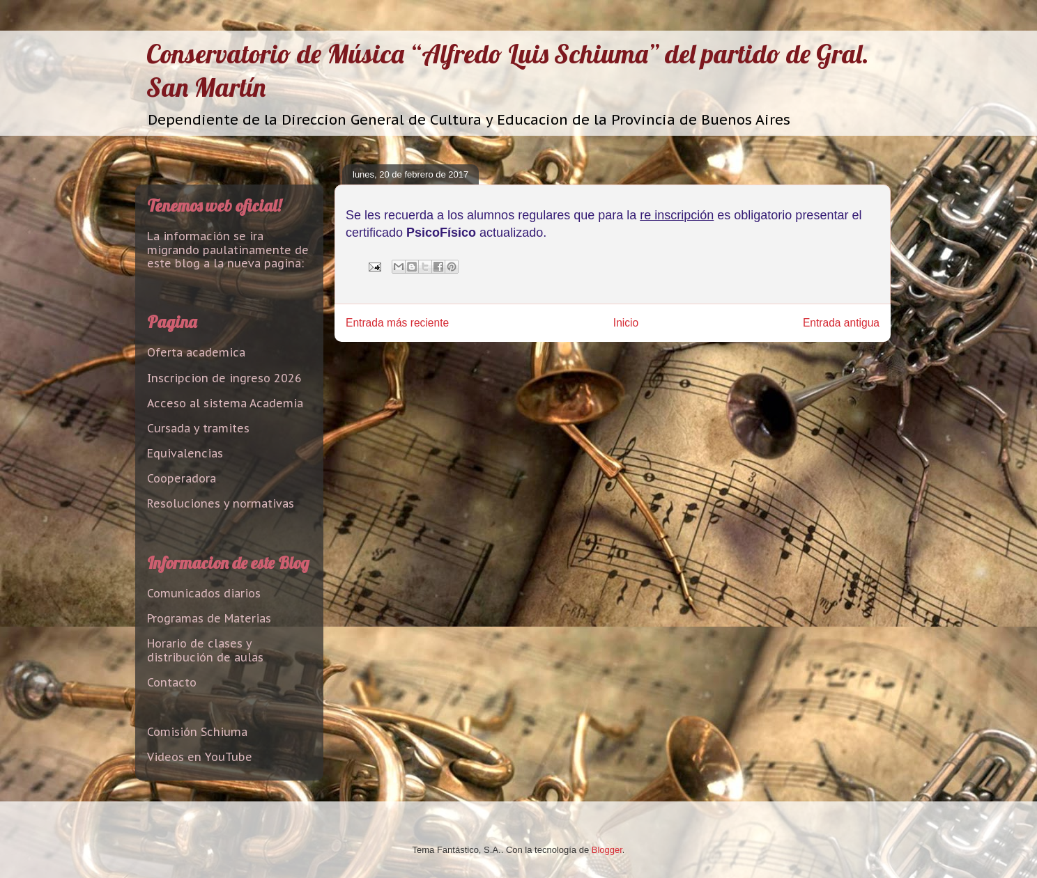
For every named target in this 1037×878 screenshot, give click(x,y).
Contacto (172, 682)
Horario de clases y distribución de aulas (205, 650)
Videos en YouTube (199, 757)
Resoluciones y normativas (220, 503)
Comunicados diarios (204, 593)
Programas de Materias (209, 618)
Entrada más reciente (397, 323)
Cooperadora (181, 478)
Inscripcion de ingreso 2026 (224, 378)
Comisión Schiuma (197, 732)
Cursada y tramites (198, 428)
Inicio (625, 323)
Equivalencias (185, 453)
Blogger (607, 850)
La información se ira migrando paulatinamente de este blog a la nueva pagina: (228, 249)
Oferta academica (196, 352)
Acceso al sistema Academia (225, 403)
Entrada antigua (841, 323)
